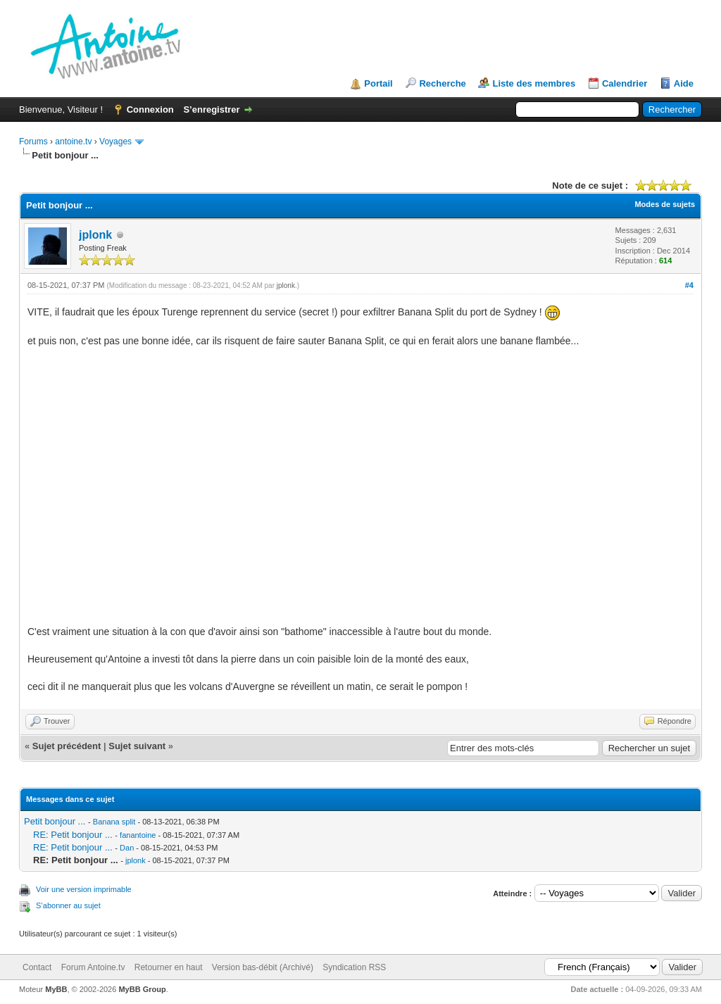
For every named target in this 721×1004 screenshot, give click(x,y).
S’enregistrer (211, 109)
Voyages (115, 141)
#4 (689, 285)
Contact (37, 967)
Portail (378, 83)
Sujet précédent (66, 746)
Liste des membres (533, 83)
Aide (684, 83)
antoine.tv (73, 141)
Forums (33, 141)
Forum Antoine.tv (93, 967)
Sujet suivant (136, 746)
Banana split (114, 821)
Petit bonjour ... (54, 821)
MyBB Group (141, 989)
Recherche (442, 83)
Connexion (150, 109)
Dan (127, 847)
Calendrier (624, 83)
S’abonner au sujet (68, 905)
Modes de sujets (664, 204)
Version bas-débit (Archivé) (262, 967)
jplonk (95, 235)
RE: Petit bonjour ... (73, 834)
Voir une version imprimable (84, 889)
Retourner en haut (168, 967)
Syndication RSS (354, 967)
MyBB (56, 989)
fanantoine (138, 835)
